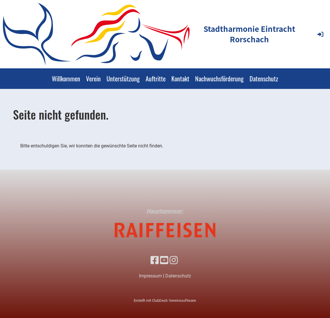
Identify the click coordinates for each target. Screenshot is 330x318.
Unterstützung (123, 78)
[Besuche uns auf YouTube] (164, 260)
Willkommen (66, 78)
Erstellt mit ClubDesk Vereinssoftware (165, 300)
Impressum (150, 276)
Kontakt (180, 78)
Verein (93, 78)
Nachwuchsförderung (219, 78)
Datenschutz (264, 78)
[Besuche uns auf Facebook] (155, 260)
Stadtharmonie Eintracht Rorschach (249, 34)
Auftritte (156, 78)
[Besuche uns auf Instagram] (174, 260)
